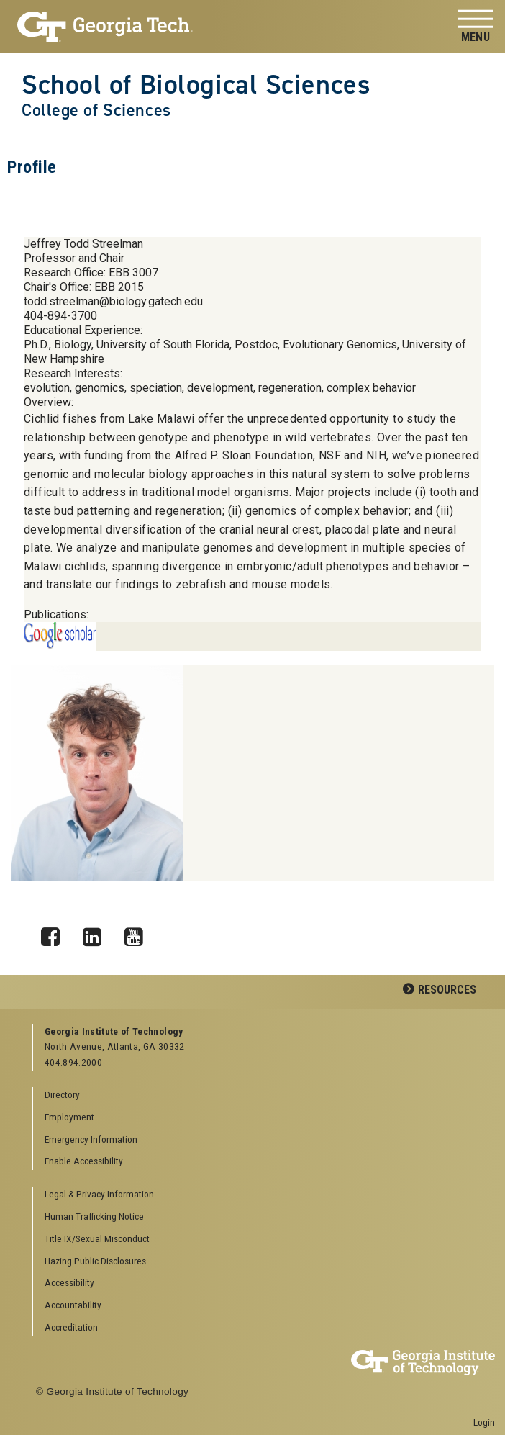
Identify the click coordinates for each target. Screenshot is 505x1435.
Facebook (55, 933)
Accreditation (71, 1327)
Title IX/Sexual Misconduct (97, 1238)
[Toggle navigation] (475, 27)
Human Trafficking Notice (94, 1216)
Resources (447, 990)
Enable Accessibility (84, 1160)
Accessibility (69, 1282)
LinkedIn (97, 933)
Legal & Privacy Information (99, 1194)
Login (484, 1422)
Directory (62, 1094)
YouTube (138, 933)
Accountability (73, 1304)
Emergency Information (91, 1139)
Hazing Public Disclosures (95, 1261)
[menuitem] (259, 1195)
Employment (69, 1117)
